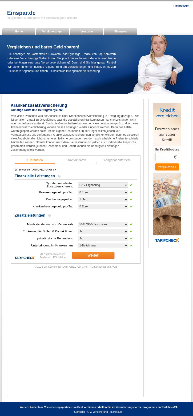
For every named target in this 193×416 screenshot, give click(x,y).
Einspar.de (21, 13)
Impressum (182, 5)
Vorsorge (86, 31)
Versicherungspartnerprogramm (135, 407)
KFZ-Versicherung (97, 411)
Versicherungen (52, 31)
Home (19, 31)
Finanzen (120, 31)
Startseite (79, 411)
